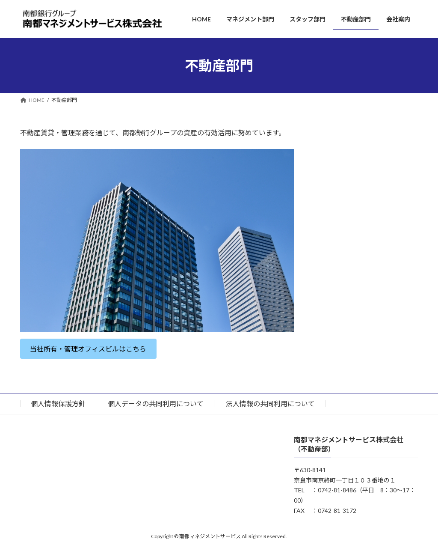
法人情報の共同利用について (270, 403)
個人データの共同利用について (156, 403)
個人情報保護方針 (58, 403)
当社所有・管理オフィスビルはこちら (88, 349)
